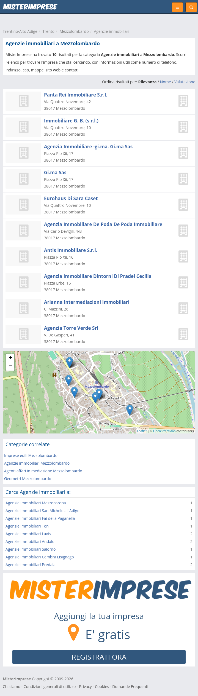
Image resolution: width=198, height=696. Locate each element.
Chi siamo (11, 686)
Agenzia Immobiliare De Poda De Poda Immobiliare (103, 224)
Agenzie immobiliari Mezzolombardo (37, 463)
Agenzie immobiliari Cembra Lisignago (40, 557)
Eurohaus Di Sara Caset (71, 198)
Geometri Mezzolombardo (27, 478)
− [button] (10, 366)
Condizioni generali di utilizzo (50, 686)
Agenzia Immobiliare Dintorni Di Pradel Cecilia (98, 276)
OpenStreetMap (164, 431)
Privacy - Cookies (94, 686)
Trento (48, 31)
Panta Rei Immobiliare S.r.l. (75, 95)
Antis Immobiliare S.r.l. (70, 250)
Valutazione (184, 81)
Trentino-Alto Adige (20, 31)
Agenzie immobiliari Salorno (31, 549)
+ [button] (10, 358)
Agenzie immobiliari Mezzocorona (36, 502)
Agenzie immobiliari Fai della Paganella (40, 518)
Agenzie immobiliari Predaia (31, 564)
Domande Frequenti (130, 686)
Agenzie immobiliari (111, 31)
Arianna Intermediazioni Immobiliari (87, 302)
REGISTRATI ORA (99, 657)
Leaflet (142, 431)
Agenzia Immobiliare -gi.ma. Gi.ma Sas (88, 146)
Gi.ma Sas (55, 172)
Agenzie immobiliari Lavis (28, 533)
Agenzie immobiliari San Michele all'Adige (42, 510)
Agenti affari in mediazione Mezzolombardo (43, 470)
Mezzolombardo (74, 31)
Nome (165, 81)
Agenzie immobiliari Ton (27, 526)
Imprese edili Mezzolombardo (30, 455)
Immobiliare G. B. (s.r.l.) (71, 120)
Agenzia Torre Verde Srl (71, 328)
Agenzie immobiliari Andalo (30, 541)
